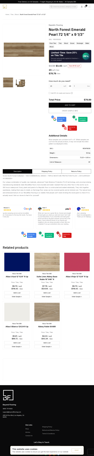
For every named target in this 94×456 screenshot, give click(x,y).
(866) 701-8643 (7, 408)
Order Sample (17, 296)
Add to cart (70, 105)
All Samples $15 (70, 2)
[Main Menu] (89, 6)
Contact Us (28, 435)
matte (87, 43)
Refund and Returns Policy (50, 430)
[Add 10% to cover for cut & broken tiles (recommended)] (72, 93)
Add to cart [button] (16, 293)
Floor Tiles (53, 43)
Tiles (12, 14)
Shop (27, 429)
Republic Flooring (56, 25)
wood (51, 46)
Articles (27, 432)
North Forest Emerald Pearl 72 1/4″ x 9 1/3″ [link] (33, 14)
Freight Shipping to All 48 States (51, 2)
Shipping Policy (47, 427)
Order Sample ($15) (70, 111)
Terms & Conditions (48, 433)
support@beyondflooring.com (12, 412)
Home (7, 14)
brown (72, 43)
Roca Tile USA (16, 273)
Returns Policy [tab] (76, 171)
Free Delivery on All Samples (28, 2)
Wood (17, 14)
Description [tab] (17, 171)
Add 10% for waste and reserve (62, 93)
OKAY (77, 450)
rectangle (80, 43)
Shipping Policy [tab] (46, 171)
